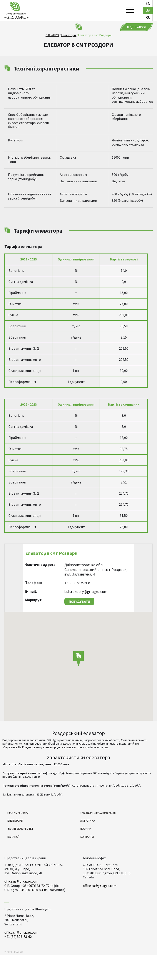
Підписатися (136, 27)
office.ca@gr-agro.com (100, 885)
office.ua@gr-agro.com (21, 881)
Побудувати (79, 601)
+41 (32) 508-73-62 (18, 936)
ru (147, 17)
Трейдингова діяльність (98, 812)
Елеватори (15, 820)
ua (147, 10)
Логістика (87, 820)
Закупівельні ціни (20, 829)
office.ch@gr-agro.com (21, 932)
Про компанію (17, 812)
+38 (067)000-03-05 (33, 890)
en (147, 3)
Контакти (87, 837)
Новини (85, 829)
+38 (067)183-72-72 (35, 885)
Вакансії (13, 837)
